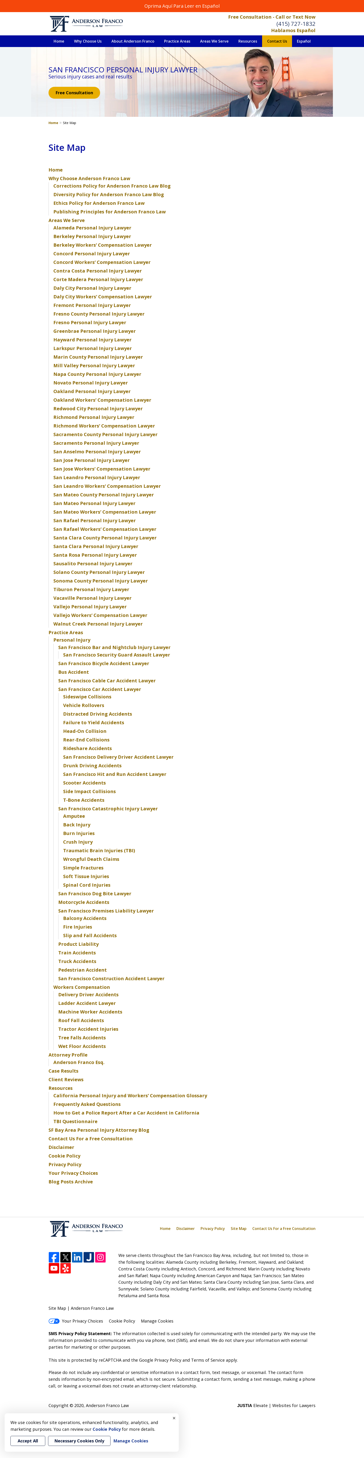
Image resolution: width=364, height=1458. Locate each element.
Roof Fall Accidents (81, 1020)
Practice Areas (177, 41)
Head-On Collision (85, 731)
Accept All (28, 1441)
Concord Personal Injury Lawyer (91, 253)
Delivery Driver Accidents (88, 994)
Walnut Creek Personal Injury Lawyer (98, 624)
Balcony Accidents (85, 918)
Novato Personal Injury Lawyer (90, 383)
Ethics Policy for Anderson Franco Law (99, 203)
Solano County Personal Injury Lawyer (99, 572)
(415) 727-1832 (295, 23)
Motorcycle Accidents (83, 902)
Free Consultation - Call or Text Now (271, 17)
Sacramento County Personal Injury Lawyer (105, 434)
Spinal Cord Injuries (86, 885)
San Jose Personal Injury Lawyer (91, 460)
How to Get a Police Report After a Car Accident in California (126, 1113)
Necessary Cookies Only (79, 1441)
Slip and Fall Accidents (90, 935)
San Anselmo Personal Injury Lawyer (97, 451)
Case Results (63, 1071)
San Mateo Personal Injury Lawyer (94, 503)
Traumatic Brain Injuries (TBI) (99, 850)
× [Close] (174, 1418)
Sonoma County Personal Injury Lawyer (100, 581)
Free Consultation (74, 92)
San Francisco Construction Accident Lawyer (111, 978)
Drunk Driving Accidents (92, 765)
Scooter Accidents (84, 783)
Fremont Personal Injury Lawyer (92, 305)
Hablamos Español (293, 30)
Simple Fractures (83, 868)
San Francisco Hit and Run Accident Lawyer (114, 774)
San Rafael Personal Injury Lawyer (94, 520)
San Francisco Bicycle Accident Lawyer (103, 663)
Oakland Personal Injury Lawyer (92, 391)
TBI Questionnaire (75, 1121)
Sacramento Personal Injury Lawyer (96, 443)
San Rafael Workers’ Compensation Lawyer (104, 529)
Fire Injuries (77, 927)
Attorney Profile (68, 1055)
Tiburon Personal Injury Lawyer (91, 589)
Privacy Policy (65, 1164)
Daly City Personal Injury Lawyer (92, 288)
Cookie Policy (64, 1156)
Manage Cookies (157, 1321)
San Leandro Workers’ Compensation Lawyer (107, 486)
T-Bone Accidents (83, 800)
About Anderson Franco (132, 41)
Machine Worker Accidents (90, 1012)
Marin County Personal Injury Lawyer (98, 357)
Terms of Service (208, 1360)
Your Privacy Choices (73, 1173)
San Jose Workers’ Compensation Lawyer (101, 469)
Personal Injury (71, 640)
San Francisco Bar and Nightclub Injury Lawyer (114, 647)
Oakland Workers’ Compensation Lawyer (102, 400)
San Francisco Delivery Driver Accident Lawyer (118, 757)
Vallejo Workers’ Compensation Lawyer (100, 615)
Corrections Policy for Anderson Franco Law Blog (112, 186)
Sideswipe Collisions (87, 697)
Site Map (239, 1228)
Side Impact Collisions (89, 791)
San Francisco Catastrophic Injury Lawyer (108, 808)
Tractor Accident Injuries (88, 1029)
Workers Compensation (81, 987)
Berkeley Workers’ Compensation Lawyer (102, 245)
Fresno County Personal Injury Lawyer (99, 314)
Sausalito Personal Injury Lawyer (93, 563)
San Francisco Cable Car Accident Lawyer (107, 680)
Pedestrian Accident (82, 970)
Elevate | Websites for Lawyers (276, 1405)
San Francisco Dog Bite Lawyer (94, 893)
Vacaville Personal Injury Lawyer (92, 598)
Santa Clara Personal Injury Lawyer (95, 546)
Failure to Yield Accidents (93, 722)
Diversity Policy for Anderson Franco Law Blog (108, 194)
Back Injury (76, 825)
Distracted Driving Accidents (97, 714)
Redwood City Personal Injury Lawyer (98, 408)
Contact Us (277, 41)
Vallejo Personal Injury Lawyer (90, 606)
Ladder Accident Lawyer (87, 1003)
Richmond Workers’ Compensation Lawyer (104, 426)
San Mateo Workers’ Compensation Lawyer (104, 512)
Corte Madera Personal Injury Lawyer (98, 279)
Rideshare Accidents (87, 748)
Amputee (74, 816)
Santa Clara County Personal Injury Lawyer (105, 538)
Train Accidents (77, 953)
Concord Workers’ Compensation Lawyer (102, 262)
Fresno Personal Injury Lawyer (89, 322)
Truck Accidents (77, 961)
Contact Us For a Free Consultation (91, 1138)
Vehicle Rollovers (83, 705)
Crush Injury (78, 842)
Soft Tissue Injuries (86, 876)
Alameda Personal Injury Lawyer (92, 228)
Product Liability (78, 944)
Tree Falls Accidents (82, 1037)
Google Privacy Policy (160, 1360)
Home (59, 41)
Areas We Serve (214, 41)
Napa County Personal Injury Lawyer (97, 374)
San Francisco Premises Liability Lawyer (106, 911)
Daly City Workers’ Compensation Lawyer (102, 296)
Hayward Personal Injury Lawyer (92, 340)
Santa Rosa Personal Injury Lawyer (95, 555)
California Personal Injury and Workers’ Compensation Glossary (130, 1095)
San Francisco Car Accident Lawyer (99, 689)
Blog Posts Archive (71, 1182)
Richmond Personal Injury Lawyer (93, 417)
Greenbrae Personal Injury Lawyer (94, 331)
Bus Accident (73, 672)
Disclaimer (61, 1147)
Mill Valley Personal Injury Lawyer (94, 365)
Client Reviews (66, 1079)
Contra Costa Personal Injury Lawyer (97, 271)
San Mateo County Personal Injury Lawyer (103, 495)
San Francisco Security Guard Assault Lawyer (116, 655)
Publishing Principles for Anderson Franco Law (109, 212)
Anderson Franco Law (107, 1405)
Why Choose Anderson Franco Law (89, 178)
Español (304, 41)
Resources (247, 41)
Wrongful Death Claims (91, 859)
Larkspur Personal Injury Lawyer (92, 348)
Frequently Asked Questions (87, 1104)
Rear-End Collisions (86, 740)
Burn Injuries (79, 833)
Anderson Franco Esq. (78, 1062)
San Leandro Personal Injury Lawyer (96, 477)
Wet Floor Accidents (82, 1046)
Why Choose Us (88, 41)
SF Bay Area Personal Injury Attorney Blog (99, 1130)
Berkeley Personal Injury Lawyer (92, 236)
